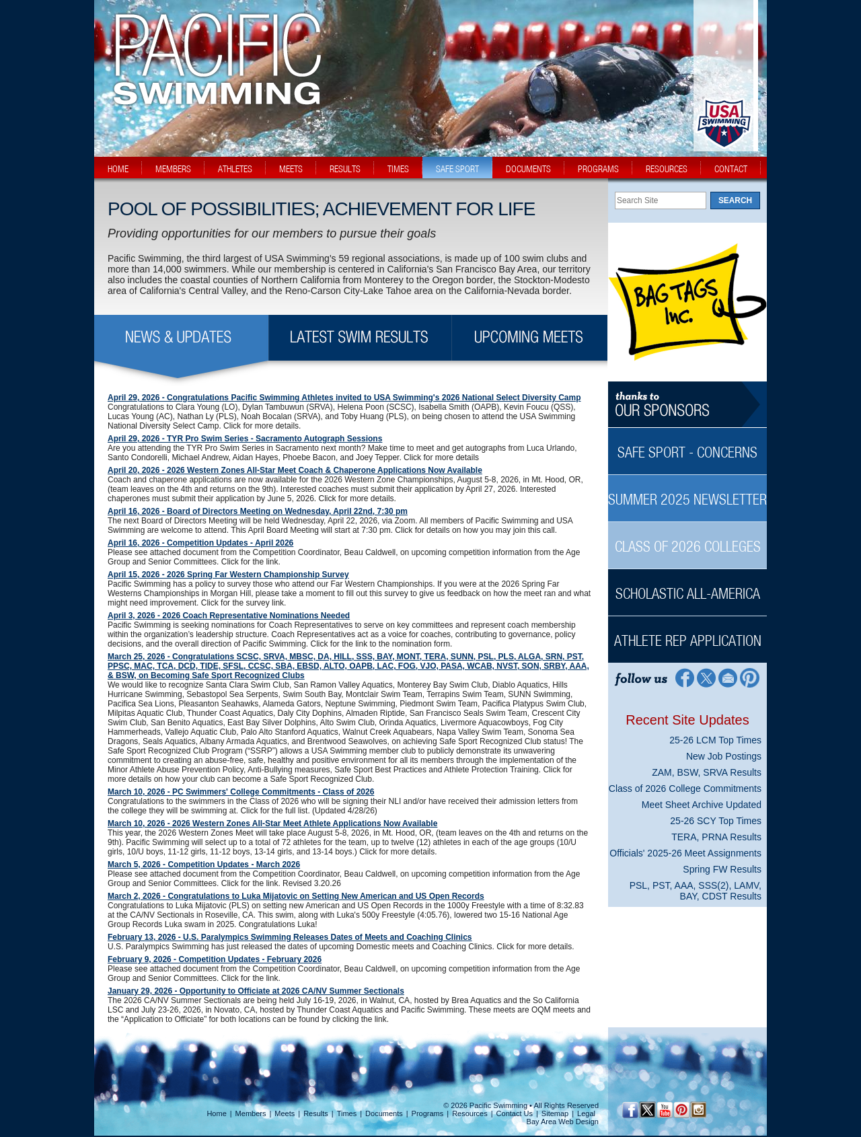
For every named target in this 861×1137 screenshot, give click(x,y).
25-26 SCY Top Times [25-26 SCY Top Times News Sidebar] (715, 820)
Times (347, 1113)
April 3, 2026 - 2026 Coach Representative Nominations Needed (229, 615)
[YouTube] (664, 1109)
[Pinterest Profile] (750, 677)
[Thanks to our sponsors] (687, 404)
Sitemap (554, 1113)
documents (528, 168)
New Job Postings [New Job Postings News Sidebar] (723, 756)
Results (315, 1113)
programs (598, 168)
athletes (235, 168)
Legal (586, 1113)
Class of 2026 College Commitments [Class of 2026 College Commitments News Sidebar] (685, 788)
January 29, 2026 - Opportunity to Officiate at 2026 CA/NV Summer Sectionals (256, 991)
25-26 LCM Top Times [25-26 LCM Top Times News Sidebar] (715, 740)
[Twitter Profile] (706, 677)
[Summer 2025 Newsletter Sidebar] (687, 492)
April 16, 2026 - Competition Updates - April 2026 (200, 543)
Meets (284, 1113)
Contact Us (514, 1113)
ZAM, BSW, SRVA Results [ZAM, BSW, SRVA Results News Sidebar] (706, 772)
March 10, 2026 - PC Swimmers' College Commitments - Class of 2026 (241, 792)
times (398, 168)
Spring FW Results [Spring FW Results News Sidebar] (722, 869)
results (345, 168)
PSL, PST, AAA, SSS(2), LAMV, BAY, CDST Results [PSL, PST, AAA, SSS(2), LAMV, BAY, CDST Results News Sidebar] (695, 891)
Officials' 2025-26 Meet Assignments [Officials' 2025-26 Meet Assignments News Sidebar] (685, 853)
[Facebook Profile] (683, 677)
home (118, 168)
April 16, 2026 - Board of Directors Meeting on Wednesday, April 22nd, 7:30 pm (258, 511)
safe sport (457, 168)
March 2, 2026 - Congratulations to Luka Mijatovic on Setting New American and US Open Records (296, 896)
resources (666, 168)
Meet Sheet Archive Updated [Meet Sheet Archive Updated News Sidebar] (701, 804)
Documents (384, 1113)
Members (250, 1113)
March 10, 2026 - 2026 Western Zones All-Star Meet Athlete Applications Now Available (272, 823)
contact (730, 168)
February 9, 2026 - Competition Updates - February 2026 (215, 959)
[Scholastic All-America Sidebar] (687, 586)
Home (216, 1113)
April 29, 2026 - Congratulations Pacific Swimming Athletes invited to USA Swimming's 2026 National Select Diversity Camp (344, 397)
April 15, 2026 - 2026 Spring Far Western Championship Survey (228, 574)
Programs (428, 1113)
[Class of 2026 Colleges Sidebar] (687, 539)
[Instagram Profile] (697, 1109)
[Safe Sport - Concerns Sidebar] (687, 445)
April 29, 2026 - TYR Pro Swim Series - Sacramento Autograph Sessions (245, 438)
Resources (470, 1113)
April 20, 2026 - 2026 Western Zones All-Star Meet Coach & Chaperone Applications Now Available (295, 470)
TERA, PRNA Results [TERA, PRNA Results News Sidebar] (716, 837)
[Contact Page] (728, 677)
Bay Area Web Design (563, 1121)
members (173, 168)
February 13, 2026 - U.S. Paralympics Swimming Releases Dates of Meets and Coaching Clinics (290, 937)
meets (291, 168)
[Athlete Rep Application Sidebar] (687, 633)
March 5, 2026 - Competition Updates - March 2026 (204, 864)
